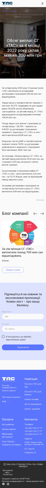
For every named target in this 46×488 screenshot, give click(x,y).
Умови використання (35, 481)
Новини (14, 11)
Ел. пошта (5, 324)
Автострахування (33, 404)
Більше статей (13, 270)
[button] (35, 213)
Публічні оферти (9, 391)
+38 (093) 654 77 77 (33, 434)
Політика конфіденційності (9, 386)
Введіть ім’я (6, 312)
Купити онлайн (32, 399)
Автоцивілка (8, 424)
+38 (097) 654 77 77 (33, 428)
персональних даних (16, 339)
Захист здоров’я (32, 409)
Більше (5, 260)
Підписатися (23, 347)
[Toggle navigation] (42, 3)
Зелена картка (9, 429)
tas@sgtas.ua (30, 452)
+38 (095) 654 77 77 (33, 431)
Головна (5, 11)
